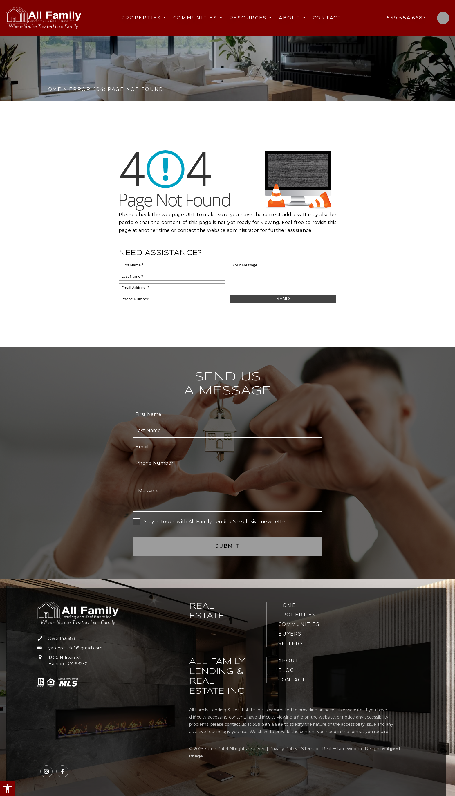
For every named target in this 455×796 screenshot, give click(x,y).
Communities (198, 18)
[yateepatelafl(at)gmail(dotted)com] (78, 648)
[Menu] (443, 18)
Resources (251, 18)
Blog (286, 670)
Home (287, 605)
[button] (7, 788)
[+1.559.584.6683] (407, 18)
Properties (143, 18)
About (292, 18)
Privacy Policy (283, 748)
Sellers (290, 643)
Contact (327, 18)
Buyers (289, 634)
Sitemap (309, 748)
